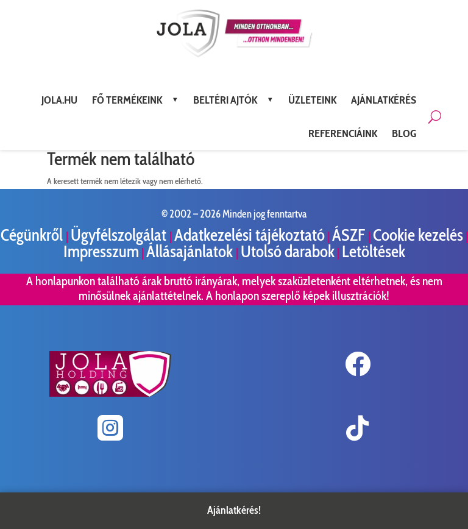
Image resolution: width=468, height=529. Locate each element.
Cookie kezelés (418, 235)
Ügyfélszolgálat (120, 235)
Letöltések (373, 251)
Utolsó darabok (288, 251)
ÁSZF (350, 235)
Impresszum (101, 251)
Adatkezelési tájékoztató (249, 235)
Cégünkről (33, 235)
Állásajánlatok (191, 251)
